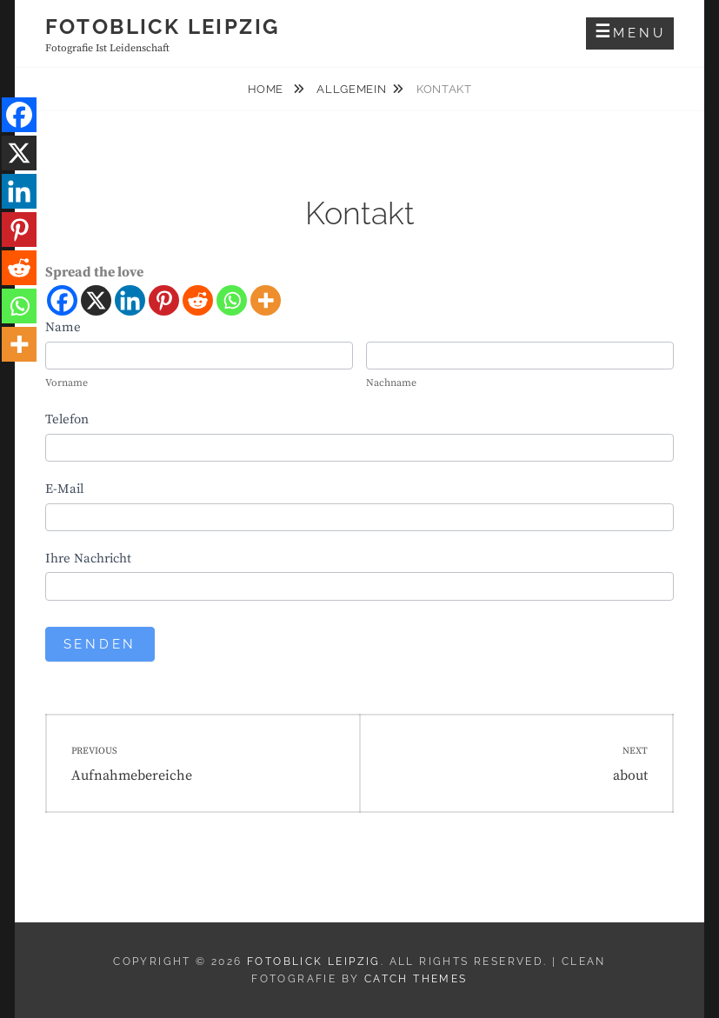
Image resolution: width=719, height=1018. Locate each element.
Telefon (67, 419)
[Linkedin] (130, 300)
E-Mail (64, 489)
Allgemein (351, 89)
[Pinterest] (164, 300)
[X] (96, 300)
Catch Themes (416, 979)
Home (267, 89)
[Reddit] (198, 300)
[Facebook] (62, 300)
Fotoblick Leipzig (162, 26)
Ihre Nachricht (88, 558)
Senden (100, 644)
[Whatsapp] (231, 300)
